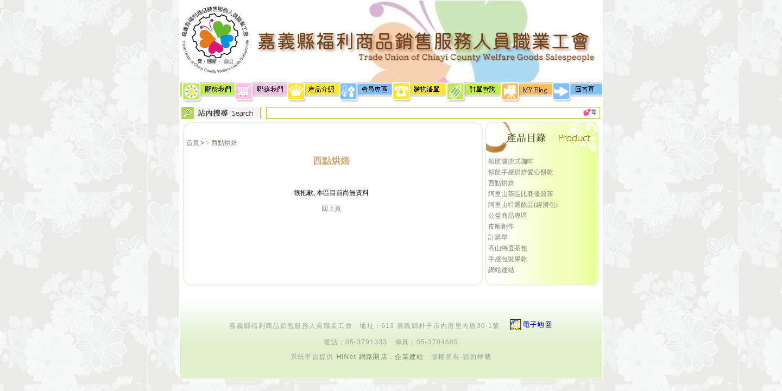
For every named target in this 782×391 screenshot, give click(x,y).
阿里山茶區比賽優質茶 (520, 194)
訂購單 (498, 237)
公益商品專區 (507, 215)
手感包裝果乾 (507, 259)
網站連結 (501, 270)
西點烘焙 (501, 183)
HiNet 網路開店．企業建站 (380, 357)
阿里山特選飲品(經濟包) (523, 205)
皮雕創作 (501, 226)
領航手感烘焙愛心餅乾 (520, 172)
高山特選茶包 (507, 248)
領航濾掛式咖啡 (511, 161)
